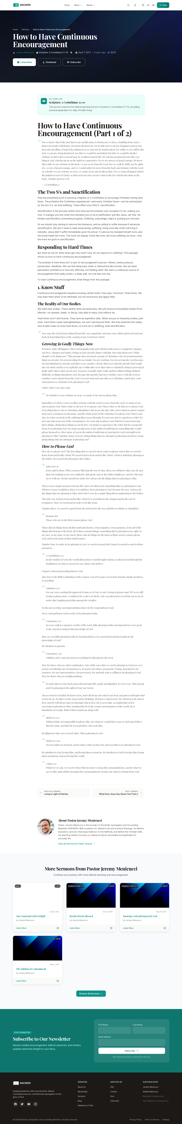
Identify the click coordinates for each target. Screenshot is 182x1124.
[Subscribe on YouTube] (28, 1104)
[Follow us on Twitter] (22, 1104)
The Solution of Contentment (31, 968)
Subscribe (114, 1101)
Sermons (81, 1096)
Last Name (137, 1025)
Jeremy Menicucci (25, 52)
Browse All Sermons (91, 993)
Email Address (104, 1037)
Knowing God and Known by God (140, 916)
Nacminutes (83, 1091)
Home (67, 5)
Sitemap (165, 1119)
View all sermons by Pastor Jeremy (76, 843)
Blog (80, 1101)
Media (91, 5)
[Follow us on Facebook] (15, 1104)
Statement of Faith (85, 1105)
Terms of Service (152, 1119)
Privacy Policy (136, 1119)
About (78, 5)
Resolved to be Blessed (81, 916)
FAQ (112, 1087)
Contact (113, 1091)
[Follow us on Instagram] (35, 1104)
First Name (103, 1025)
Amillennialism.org (150, 1091)
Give (163, 5)
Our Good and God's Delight (30, 916)
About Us (82, 1087)
